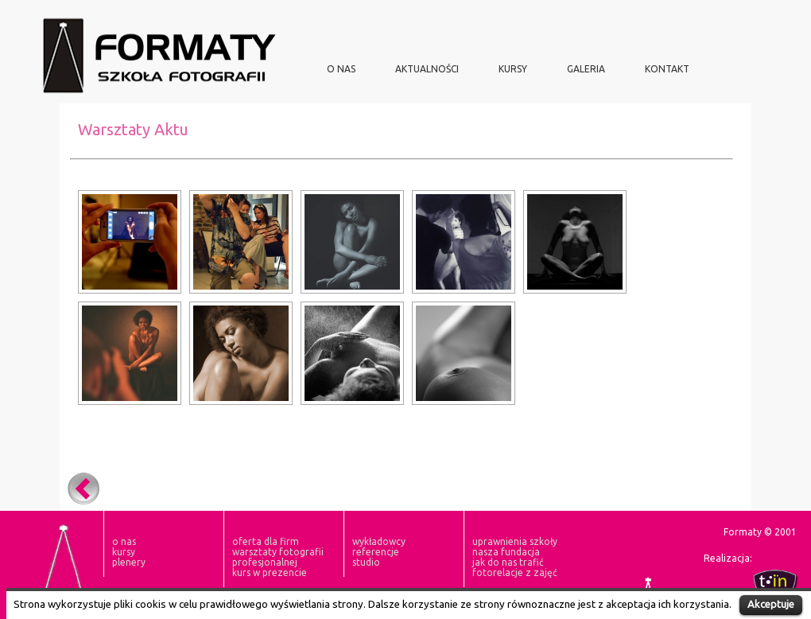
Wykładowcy (379, 541)
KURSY (513, 69)
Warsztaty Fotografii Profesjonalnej (278, 557)
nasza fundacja (506, 552)
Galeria (586, 69)
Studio (366, 562)
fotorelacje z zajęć (514, 572)
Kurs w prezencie (269, 572)
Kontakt (667, 69)
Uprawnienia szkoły (514, 541)
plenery (129, 562)
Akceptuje (770, 603)
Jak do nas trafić (508, 562)
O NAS (341, 69)
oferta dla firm (265, 541)
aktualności (427, 69)
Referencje (375, 552)
